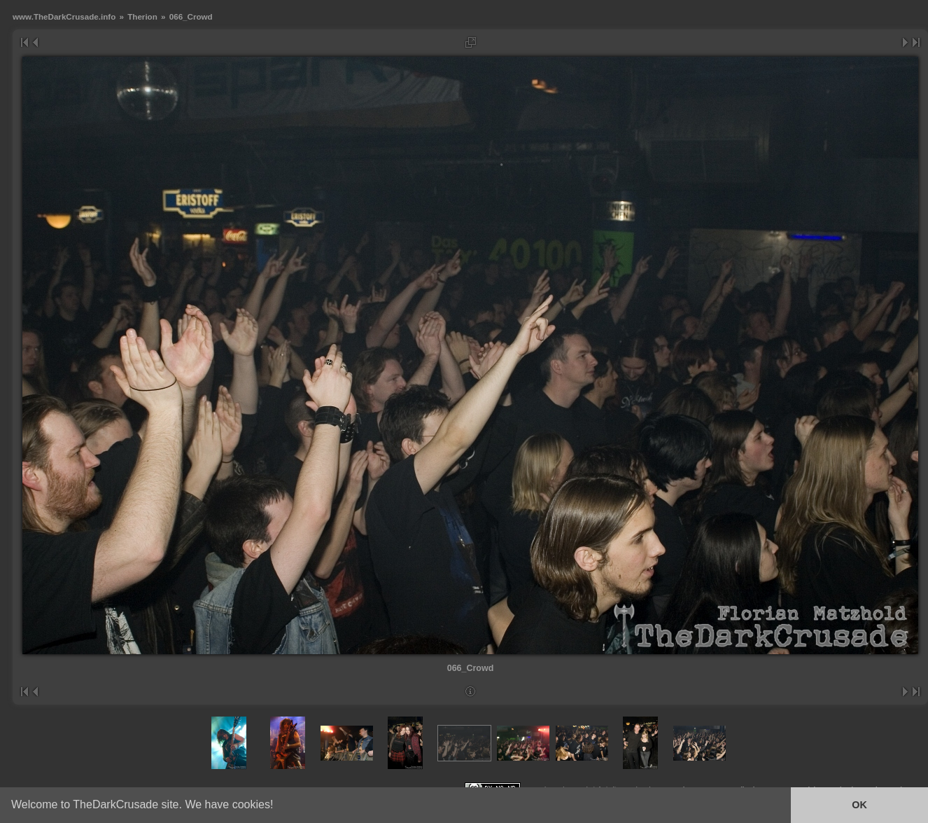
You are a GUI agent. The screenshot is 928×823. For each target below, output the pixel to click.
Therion (142, 16)
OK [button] (859, 804)
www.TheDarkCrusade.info (64, 16)
